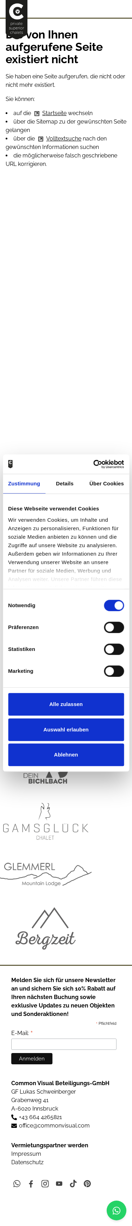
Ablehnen (66, 755)
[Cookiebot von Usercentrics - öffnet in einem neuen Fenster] (94, 464)
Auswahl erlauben (65, 729)
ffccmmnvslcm (54, 1125)
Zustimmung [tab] (24, 483)
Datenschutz (27, 1162)
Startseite (54, 113)
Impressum (26, 1153)
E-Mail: (22, 1033)
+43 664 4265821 (40, 1117)
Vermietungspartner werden (49, 1145)
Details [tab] (65, 483)
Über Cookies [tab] (106, 483)
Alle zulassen (66, 704)
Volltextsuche (63, 138)
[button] (120, 8)
